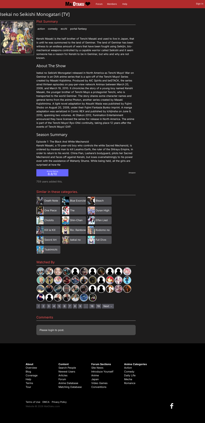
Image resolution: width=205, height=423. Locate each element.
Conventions (98, 387)
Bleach (100, 200)
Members (112, 4)
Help (124, 4)
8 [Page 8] (75, 306)
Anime (95, 375)
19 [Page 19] (98, 306)
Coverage (31, 375)
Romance (129, 383)
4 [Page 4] (54, 306)
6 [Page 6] (64, 306)
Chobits (49, 220)
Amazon (132, 173)
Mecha (128, 379)
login (51, 330)
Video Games (99, 383)
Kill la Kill (49, 230)
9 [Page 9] (80, 306)
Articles (62, 375)
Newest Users (66, 371)
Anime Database (68, 383)
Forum (99, 4)
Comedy (53, 28)
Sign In (199, 3)
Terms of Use (33, 402)
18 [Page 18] (92, 306)
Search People (67, 367)
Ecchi (64, 28)
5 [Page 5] (59, 306)
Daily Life (129, 375)
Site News (97, 367)
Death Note (51, 200)
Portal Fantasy (78, 28)
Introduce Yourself (102, 371)
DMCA (45, 402)
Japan (95, 379)
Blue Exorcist (78, 200)
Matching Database (70, 387)
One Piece (50, 210)
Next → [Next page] (107, 306)
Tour (28, 387)
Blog (28, 371)
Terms (29, 383)
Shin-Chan (76, 220)
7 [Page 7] (69, 306)
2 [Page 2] (43, 306)
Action (41, 28)
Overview (31, 367)
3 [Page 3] (48, 306)
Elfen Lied (102, 220)
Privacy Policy (59, 402)
